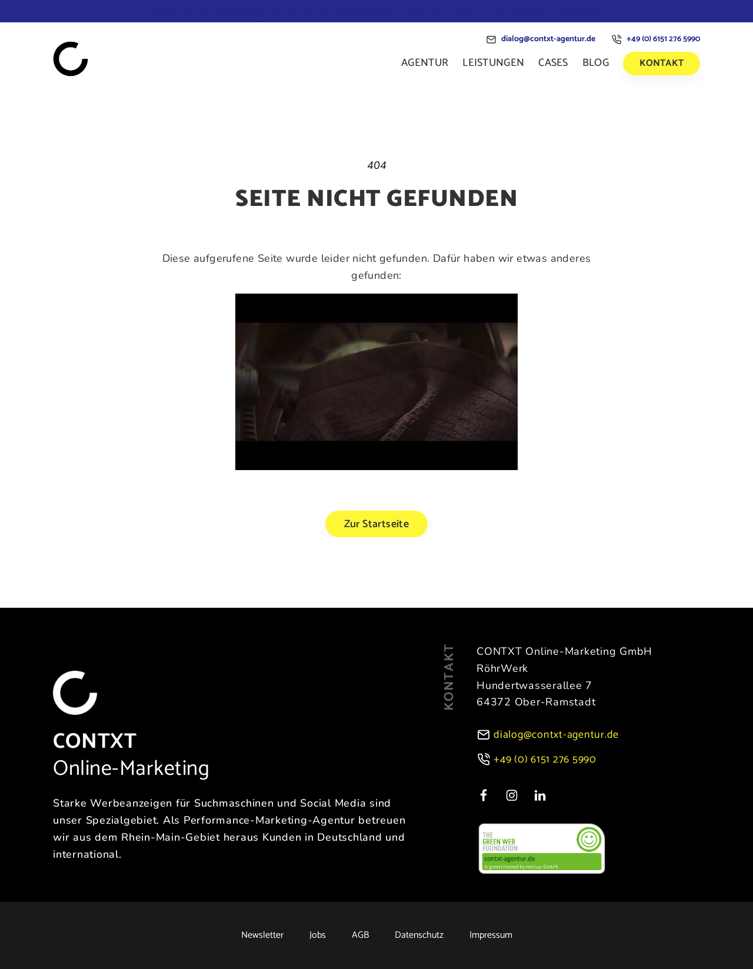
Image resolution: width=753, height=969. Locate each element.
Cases (553, 63)
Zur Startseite (376, 524)
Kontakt (661, 63)
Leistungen (493, 63)
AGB (360, 935)
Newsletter (262, 935)
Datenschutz (419, 935)
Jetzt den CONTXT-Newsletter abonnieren (376, 11)
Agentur (424, 63)
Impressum (490, 935)
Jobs (317, 935)
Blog (595, 63)
